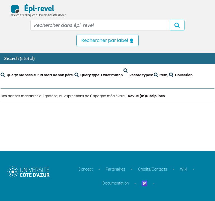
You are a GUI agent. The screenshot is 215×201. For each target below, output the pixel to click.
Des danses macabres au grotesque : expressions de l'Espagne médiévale (63, 96)
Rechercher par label (107, 40)
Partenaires (115, 169)
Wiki (183, 169)
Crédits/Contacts (152, 169)
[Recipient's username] (107, 25)
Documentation (115, 183)
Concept (85, 169)
